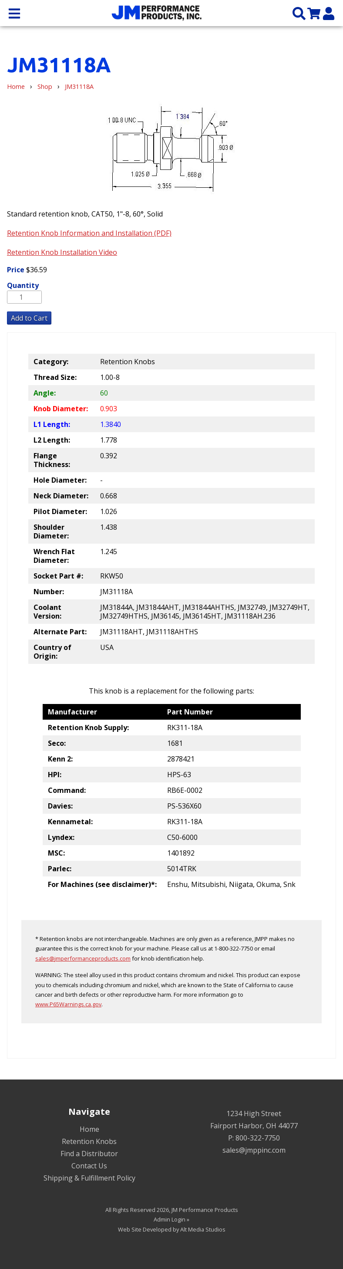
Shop (44, 86)
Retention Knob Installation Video (62, 252)
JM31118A (79, 86)
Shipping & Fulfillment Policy (89, 1178)
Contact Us (89, 1166)
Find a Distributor (89, 1153)
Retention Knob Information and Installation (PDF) (89, 233)
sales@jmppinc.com (254, 1150)
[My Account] (328, 13)
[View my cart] (314, 13)
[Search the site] (299, 13)
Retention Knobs (89, 1141)
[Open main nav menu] (14, 13)
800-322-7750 (257, 1138)
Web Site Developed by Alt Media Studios (171, 1229)
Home (16, 86)
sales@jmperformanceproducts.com (83, 958)
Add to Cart (29, 318)
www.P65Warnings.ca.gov (68, 1004)
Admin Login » (171, 1219)
